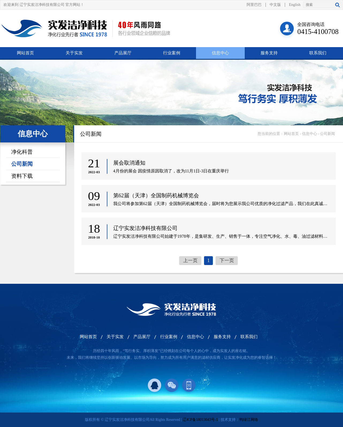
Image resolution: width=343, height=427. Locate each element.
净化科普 (22, 152)
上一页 (190, 260)
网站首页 (25, 53)
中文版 (275, 5)
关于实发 (74, 53)
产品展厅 (122, 53)
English (294, 5)
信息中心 (220, 53)
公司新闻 (22, 164)
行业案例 (171, 53)
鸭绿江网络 (248, 420)
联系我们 (317, 53)
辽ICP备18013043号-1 (200, 420)
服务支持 (269, 53)
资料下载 (22, 176)
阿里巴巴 (254, 5)
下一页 (227, 260)
